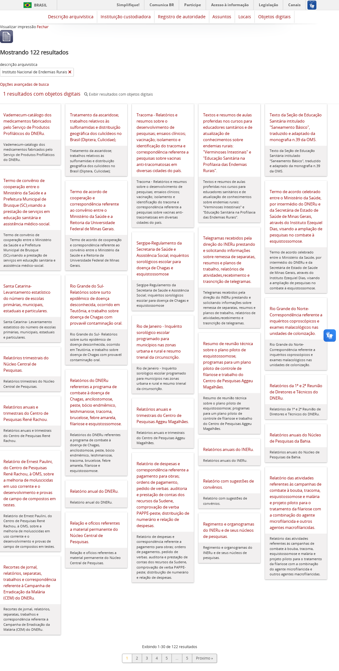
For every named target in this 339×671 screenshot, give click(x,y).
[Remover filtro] (70, 72)
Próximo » (204, 658)
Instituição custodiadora (126, 16)
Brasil (40, 5)
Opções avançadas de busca (24, 84)
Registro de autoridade (182, 16)
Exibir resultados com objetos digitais (118, 94)
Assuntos (221, 16)
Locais (244, 16)
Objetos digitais (274, 16)
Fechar (43, 26)
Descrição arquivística (70, 16)
